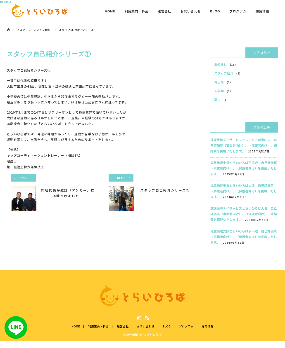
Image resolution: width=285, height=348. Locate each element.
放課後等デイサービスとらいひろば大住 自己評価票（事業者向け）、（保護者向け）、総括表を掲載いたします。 (243, 214)
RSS (146, 317)
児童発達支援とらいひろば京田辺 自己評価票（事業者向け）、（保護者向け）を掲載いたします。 (243, 168)
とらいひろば (153, 334)
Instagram (138, 317)
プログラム (237, 11)
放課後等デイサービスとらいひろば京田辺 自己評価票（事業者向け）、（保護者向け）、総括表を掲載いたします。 (243, 145)
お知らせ (220, 64)
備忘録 (219, 82)
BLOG (215, 11)
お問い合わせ (190, 11)
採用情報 (262, 11)
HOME (110, 11)
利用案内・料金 (136, 11)
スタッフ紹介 (223, 73)
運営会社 (164, 11)
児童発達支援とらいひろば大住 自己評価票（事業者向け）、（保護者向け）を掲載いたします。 (243, 191)
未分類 (219, 91)
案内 (217, 99)
